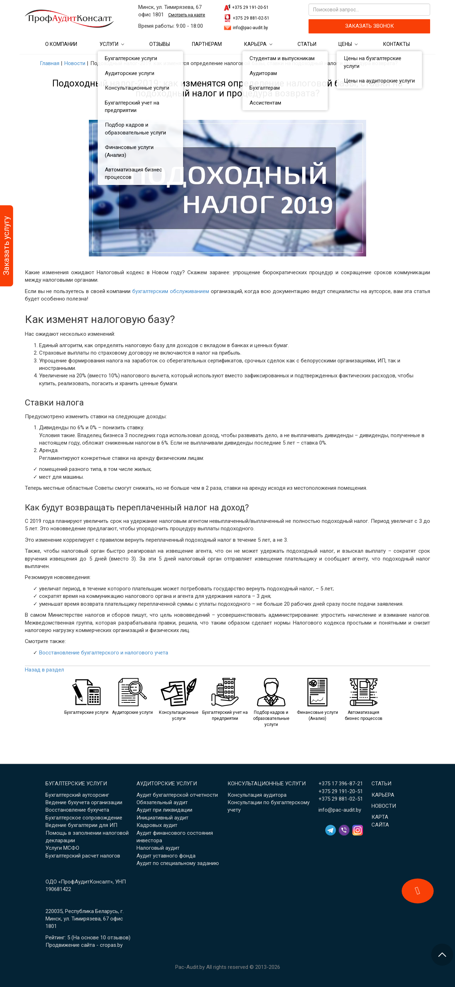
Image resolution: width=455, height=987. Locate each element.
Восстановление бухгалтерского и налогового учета (103, 652)
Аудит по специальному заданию (177, 863)
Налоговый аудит (158, 848)
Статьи (307, 44)
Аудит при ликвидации (164, 810)
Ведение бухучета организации (84, 802)
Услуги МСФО (62, 848)
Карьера (255, 44)
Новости (383, 806)
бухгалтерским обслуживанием (170, 291)
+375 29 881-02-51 (251, 18)
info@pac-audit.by (250, 27)
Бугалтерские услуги (76, 783)
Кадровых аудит (156, 825)
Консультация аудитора (257, 795)
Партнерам (207, 44)
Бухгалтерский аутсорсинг (77, 795)
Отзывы (159, 44)
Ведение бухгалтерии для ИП (81, 825)
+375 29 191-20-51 (250, 7)
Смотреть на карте (186, 14)
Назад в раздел (44, 670)
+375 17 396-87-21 (340, 783)
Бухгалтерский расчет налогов (83, 856)
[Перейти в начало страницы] (442, 955)
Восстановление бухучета (77, 810)
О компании (61, 44)
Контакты (396, 44)
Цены (345, 44)
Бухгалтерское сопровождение (84, 817)
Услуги (109, 44)
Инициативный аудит (162, 817)
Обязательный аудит (162, 802)
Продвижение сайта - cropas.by (84, 945)
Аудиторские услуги (166, 783)
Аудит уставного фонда (166, 856)
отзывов (118, 937)
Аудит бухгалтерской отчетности (177, 795)
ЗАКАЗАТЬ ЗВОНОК (369, 26)
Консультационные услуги (267, 783)
